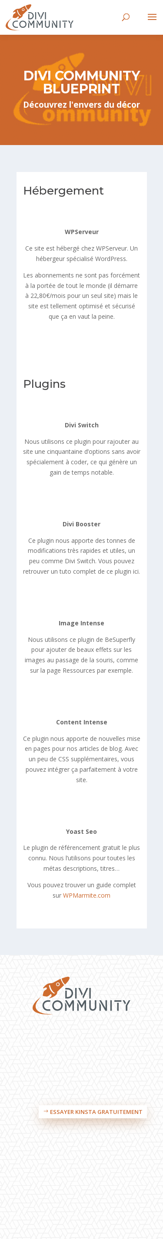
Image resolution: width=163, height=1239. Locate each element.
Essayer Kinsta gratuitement (96, 1112)
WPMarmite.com (86, 895)
